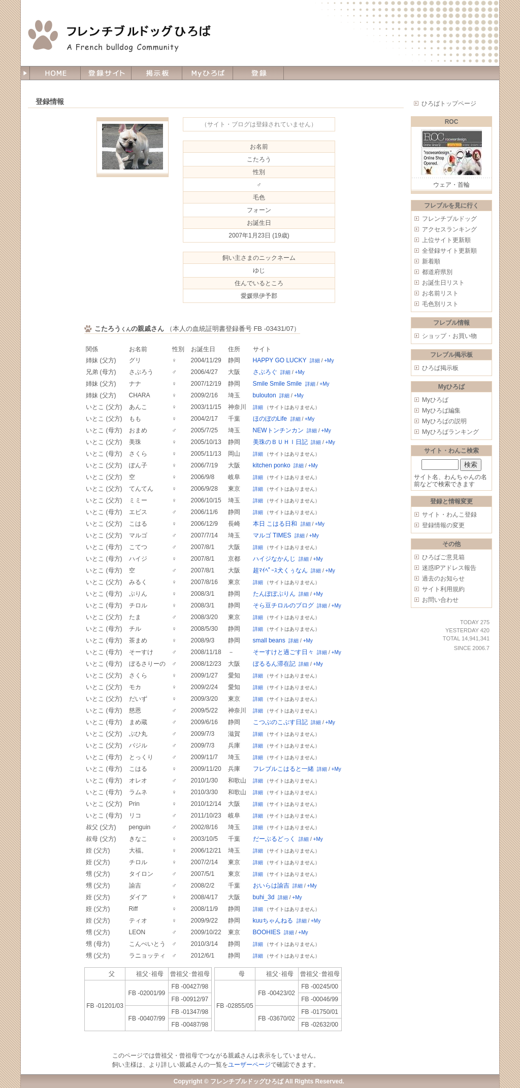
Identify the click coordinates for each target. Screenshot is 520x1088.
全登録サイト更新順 (449, 250)
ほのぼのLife (270, 418)
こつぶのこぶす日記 (280, 722)
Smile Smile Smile (277, 383)
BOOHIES (267, 932)
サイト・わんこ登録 (449, 514)
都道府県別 (437, 272)
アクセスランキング (449, 229)
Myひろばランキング (450, 431)
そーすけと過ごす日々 (283, 652)
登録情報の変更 (443, 525)
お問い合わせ (440, 599)
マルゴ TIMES (272, 535)
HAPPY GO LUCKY (280, 360)
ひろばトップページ (448, 103)
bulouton (264, 395)
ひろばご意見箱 (443, 557)
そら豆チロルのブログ (283, 605)
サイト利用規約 (443, 589)
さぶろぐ (265, 372)
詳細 (315, 360)
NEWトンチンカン (278, 430)
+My (329, 360)
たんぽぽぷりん (274, 593)
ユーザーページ (249, 1064)
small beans (269, 640)
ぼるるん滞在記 (274, 663)
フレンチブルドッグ (449, 218)
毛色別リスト (440, 304)
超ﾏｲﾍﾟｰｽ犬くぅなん (280, 570)
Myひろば (435, 399)
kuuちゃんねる (273, 920)
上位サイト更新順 (446, 240)
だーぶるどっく (274, 838)
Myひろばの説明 (444, 421)
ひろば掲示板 (440, 367)
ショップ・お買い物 (449, 335)
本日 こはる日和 (275, 523)
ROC (452, 121)
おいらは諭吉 (271, 885)
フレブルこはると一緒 (283, 768)
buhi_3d (264, 897)
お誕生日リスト (443, 282)
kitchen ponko (271, 465)
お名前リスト (440, 293)
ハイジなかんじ (274, 558)
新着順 (431, 261)
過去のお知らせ (443, 578)
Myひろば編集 (441, 410)
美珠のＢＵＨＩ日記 (280, 442)
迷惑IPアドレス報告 (449, 567)
